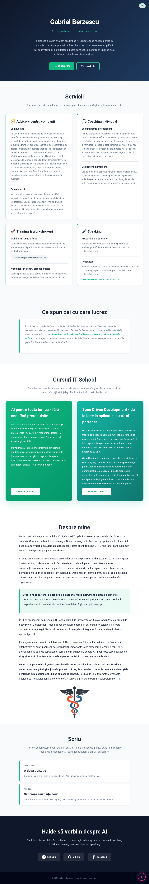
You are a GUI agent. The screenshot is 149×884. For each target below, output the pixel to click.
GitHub (74, 857)
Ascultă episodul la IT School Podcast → (101, 279)
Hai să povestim (62, 66)
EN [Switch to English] (142, 6)
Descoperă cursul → (26, 491)
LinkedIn (49, 857)
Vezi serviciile (88, 66)
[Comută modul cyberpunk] (142, 877)
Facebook (99, 857)
